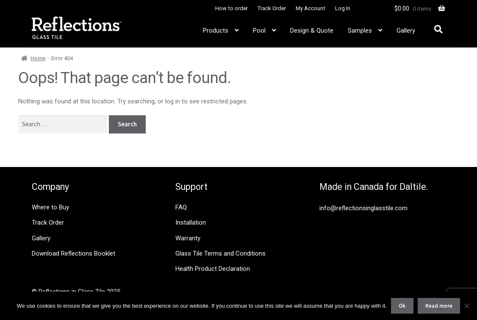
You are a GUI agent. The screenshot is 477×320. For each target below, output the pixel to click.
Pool (259, 30)
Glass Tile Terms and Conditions (220, 253)
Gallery (406, 30)
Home (38, 58)
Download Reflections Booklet (73, 253)
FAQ (181, 207)
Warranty (187, 238)
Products (215, 30)
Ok (402, 305)
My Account (310, 8)
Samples (360, 30)
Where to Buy (50, 207)
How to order (231, 8)
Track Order (272, 8)
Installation (190, 222)
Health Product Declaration (212, 269)
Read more (438, 305)
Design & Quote (311, 30)
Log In (342, 8)
